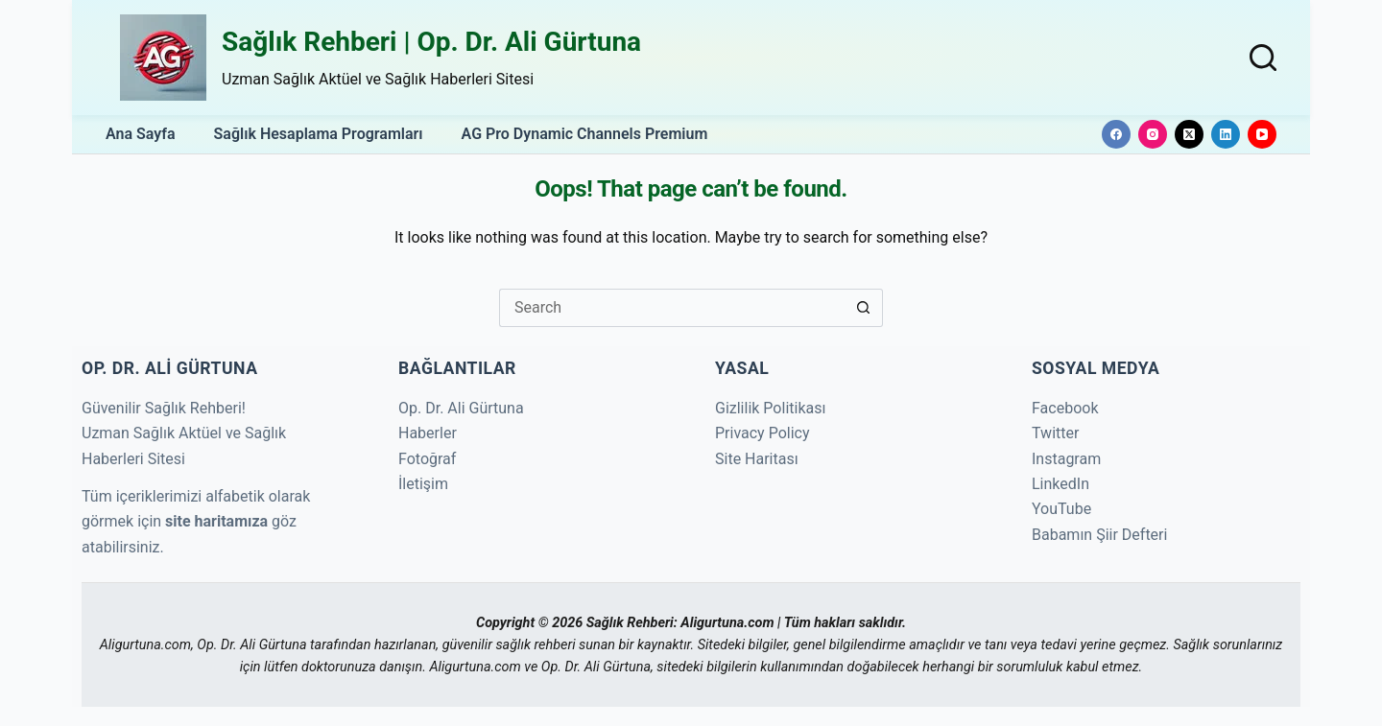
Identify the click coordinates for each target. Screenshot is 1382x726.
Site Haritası (756, 459)
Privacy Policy (762, 433)
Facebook (1065, 408)
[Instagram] (1152, 134)
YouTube (1061, 509)
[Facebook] (1116, 134)
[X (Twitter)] (1189, 134)
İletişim (423, 484)
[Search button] (864, 308)
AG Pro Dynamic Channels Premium (585, 134)
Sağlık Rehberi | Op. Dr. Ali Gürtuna (431, 42)
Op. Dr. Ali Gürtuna (461, 408)
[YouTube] (1262, 134)
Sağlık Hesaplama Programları (318, 134)
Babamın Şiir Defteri (1099, 535)
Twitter (1055, 433)
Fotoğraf (427, 459)
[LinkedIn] (1225, 134)
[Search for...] (672, 308)
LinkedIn (1060, 484)
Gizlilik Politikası (770, 408)
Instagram (1066, 459)
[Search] (1263, 57)
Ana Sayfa (141, 134)
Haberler (427, 433)
